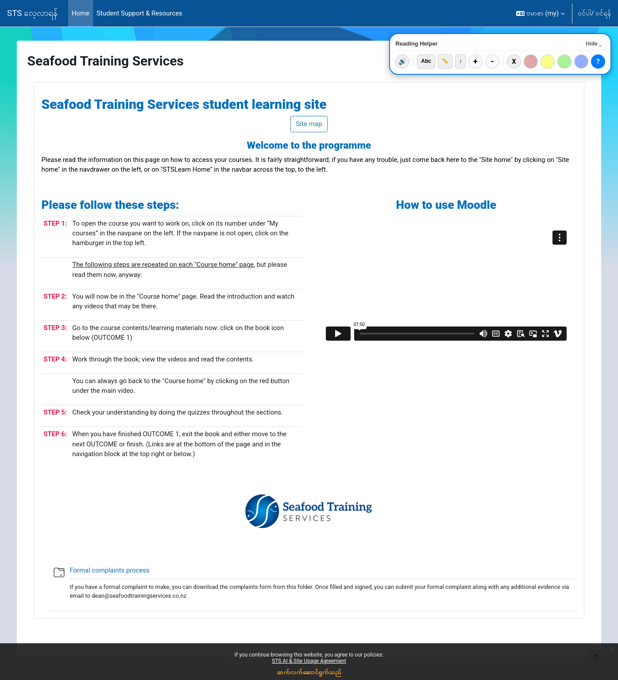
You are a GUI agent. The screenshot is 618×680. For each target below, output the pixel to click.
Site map (309, 124)
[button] (540, 13)
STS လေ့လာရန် (32, 13)
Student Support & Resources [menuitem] (140, 13)
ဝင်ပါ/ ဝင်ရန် (594, 13)
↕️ (460, 61)
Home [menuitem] (80, 13)
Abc (426, 61)
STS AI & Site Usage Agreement (309, 661)
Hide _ (594, 43)
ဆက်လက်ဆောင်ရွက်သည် (309, 672)
